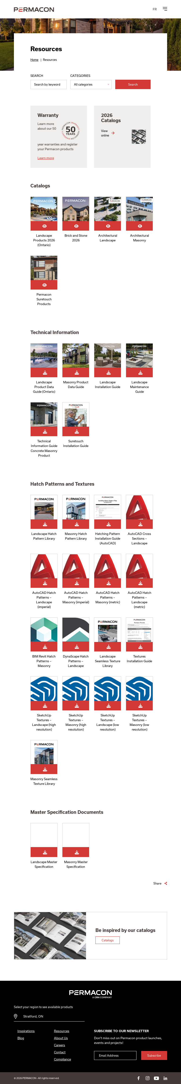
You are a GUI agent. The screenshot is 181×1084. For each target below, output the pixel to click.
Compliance (62, 1059)
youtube (156, 1078)
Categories (80, 76)
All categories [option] (83, 84)
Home (34, 59)
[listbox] (91, 84)
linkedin (165, 1078)
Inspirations (26, 1031)
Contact (60, 1052)
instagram (147, 1078)
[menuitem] (155, 9)
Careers (59, 1045)
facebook (138, 1078)
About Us (61, 1038)
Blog (20, 1038)
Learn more (45, 158)
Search (36, 76)
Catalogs (108, 940)
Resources (61, 1031)
